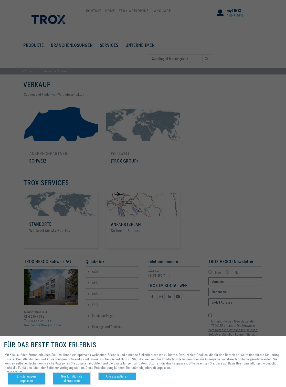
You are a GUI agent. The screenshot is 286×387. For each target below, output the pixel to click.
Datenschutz (13, 372)
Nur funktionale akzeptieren (71, 378)
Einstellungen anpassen (26, 378)
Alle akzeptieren (117, 376)
